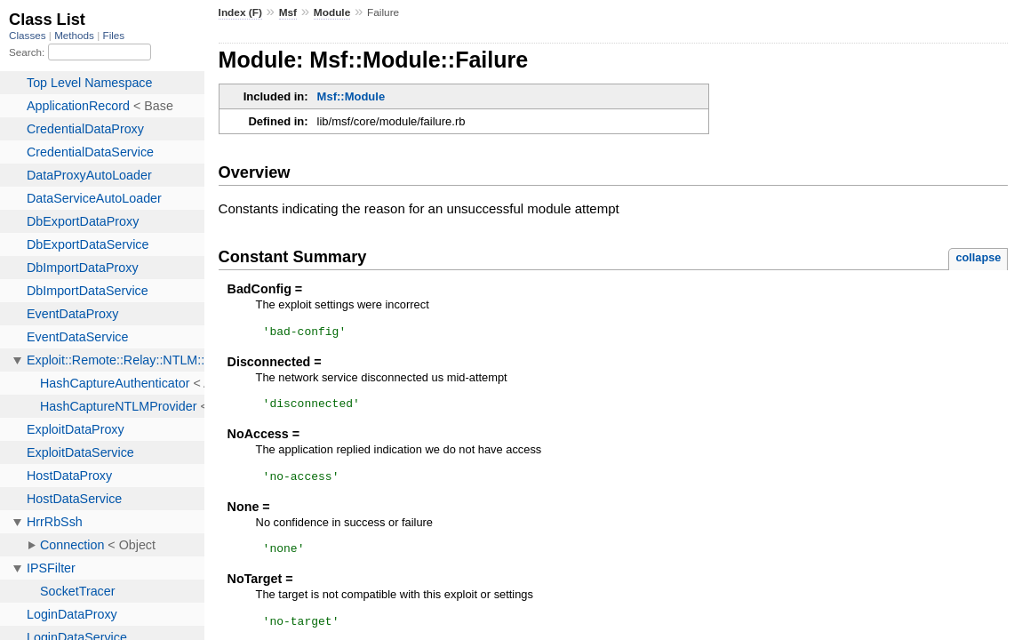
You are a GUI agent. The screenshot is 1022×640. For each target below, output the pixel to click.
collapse (978, 257)
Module (332, 12)
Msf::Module (351, 96)
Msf (288, 12)
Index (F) (240, 12)
